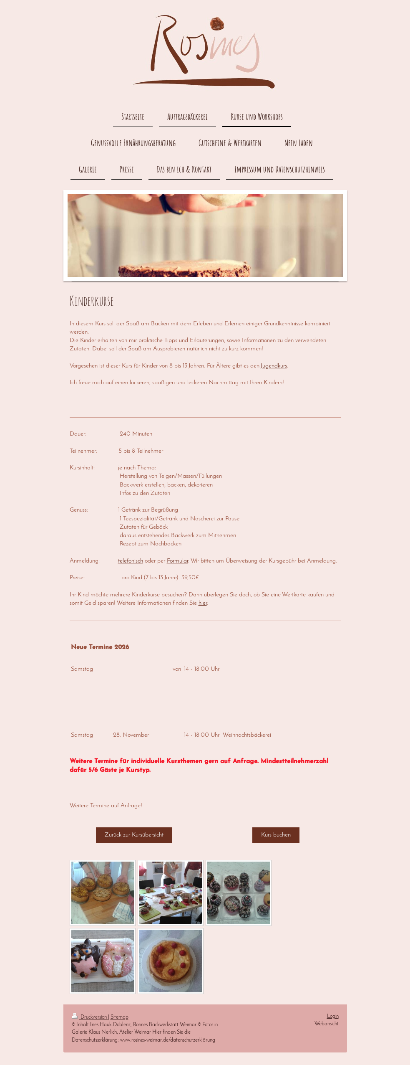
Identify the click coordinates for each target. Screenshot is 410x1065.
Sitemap (119, 1017)
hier (203, 603)
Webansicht (326, 1024)
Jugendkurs (274, 366)
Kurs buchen (276, 835)
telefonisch (130, 561)
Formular (177, 561)
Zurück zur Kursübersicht (134, 835)
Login (333, 1016)
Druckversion (90, 1017)
